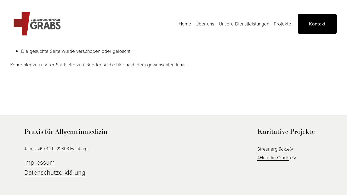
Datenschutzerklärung (54, 172)
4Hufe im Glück (273, 157)
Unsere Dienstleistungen (244, 23)
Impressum (39, 162)
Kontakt (317, 23)
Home (185, 23)
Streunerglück (271, 148)
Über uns (204, 23)
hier (27, 64)
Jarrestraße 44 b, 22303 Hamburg (56, 148)
